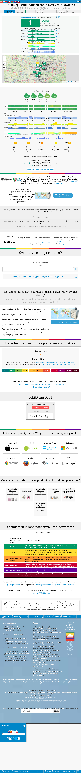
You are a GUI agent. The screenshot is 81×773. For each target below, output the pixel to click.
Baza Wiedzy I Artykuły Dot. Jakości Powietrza (15, 736)
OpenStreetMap (69, 82)
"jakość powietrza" (13, 682)
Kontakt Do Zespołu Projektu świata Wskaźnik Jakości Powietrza (15, 725)
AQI (29, 17)
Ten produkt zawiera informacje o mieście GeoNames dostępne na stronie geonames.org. (47, 740)
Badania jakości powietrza (14, 731)
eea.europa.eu (57, 183)
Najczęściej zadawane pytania (15, 744)
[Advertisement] (40, 296)
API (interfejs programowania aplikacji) (17, 757)
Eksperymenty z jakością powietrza (15, 739)
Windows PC (69, 496)
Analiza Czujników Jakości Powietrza (16, 741)
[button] (37, 64)
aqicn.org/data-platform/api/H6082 (48, 242)
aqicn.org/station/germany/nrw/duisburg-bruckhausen (58, 389)
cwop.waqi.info (46, 749)
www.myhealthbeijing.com (40, 690)
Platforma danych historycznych (15, 759)
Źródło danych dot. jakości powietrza (16, 749)
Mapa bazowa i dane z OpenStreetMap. (47, 766)
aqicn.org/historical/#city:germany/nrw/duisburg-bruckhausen (55, 386)
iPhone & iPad (11, 496)
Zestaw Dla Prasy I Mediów (13, 727)
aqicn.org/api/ (62, 244)
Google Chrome (11, 511)
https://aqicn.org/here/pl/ (40, 217)
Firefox (31, 511)
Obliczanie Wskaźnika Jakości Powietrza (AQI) (16, 751)
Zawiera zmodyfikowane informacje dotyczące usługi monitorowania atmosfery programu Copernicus (46, 753)
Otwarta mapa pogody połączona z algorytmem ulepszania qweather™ (44, 744)
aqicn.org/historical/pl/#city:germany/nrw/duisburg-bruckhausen (40, 408)
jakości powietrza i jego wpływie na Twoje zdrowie (55, 682)
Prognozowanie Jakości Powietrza (15, 754)
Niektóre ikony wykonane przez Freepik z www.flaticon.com (47, 758)
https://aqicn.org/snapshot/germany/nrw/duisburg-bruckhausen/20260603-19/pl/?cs (40, 226)
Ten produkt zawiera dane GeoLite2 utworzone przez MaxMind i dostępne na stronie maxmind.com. (46, 735)
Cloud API (69, 510)
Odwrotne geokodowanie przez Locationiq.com (43, 763)
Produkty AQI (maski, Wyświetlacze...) (16, 755)
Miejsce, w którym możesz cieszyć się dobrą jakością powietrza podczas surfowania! (47, 769)
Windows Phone (50, 496)
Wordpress (50, 511)
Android (31, 496)
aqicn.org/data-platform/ (40, 411)
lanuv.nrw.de (72, 181)
